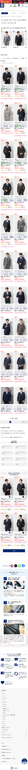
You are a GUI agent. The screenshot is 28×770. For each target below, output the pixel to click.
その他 (17, 464)
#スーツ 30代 (15, 433)
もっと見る (3, 435)
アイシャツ (4, 704)
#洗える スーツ (20, 430)
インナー (4, 719)
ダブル (3, 464)
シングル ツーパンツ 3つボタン (6, 459)
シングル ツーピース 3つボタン (20, 453)
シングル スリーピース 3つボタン (20, 459)
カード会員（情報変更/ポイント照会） (8, 758)
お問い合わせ (3, 761)
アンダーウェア (5, 729)
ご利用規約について (5, 746)
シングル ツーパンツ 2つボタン (20, 447)
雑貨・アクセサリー (6, 727)
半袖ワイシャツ (6, 710)
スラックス (4, 702)
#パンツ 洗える (22, 433)
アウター (4, 717)
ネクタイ (4, 712)
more (14, 551)
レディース (14, 13)
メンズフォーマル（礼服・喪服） (9, 715)
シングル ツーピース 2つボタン (6, 447)
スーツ (8, 16)
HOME (2, 743)
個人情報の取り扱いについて (6, 749)
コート (3, 700)
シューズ (4, 725)
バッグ (3, 723)
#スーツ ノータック (12, 430)
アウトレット (23, 13)
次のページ (24, 422)
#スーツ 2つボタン (4, 430)
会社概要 (3, 755)
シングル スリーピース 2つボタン (8, 63)
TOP (1, 16)
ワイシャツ (4, 706)
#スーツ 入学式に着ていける (6, 433)
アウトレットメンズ (6, 734)
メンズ (4, 13)
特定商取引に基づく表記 (6, 752)
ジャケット (4, 698)
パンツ (3, 721)
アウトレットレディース (7, 737)
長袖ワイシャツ (6, 708)
